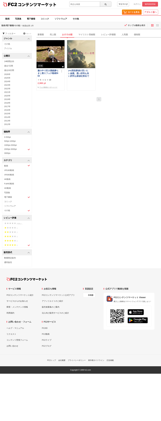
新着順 (41, 34)
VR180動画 (9, 170)
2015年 (7, 113)
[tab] (98, 35)
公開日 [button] (17, 56)
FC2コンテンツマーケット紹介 (20, 295)
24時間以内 (9, 61)
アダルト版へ (150, 12)
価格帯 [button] (17, 131)
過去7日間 (8, 66)
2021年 (7, 92)
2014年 (7, 117)
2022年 (7, 88)
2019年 (7, 99)
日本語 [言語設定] (90, 295)
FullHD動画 (9, 184)
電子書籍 (31, 19)
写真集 (18, 19)
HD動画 (7, 188)
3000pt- (7, 153)
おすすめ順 (67, 34)
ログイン (137, 4)
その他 (76, 19)
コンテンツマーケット (37, 4)
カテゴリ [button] (17, 160)
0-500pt (7, 137)
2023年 (7, 85)
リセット (27, 33)
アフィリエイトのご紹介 (52, 301)
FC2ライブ (46, 340)
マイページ (123, 4)
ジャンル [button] (17, 38)
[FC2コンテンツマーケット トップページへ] (27, 279)
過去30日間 (9, 70)
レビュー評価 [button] (17, 218)
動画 (7, 19)
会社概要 (61, 360)
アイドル (8, 48)
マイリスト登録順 (86, 34)
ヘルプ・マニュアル (15, 328)
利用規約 (10, 313)
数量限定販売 (10, 258)
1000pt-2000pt (10, 145)
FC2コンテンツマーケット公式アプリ (58, 295)
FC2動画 (45, 334)
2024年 (7, 81)
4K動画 (7, 179)
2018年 (7, 103)
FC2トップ (51, 360)
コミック (45, 19)
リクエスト (11, 334)
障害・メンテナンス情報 (17, 307)
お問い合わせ (12, 346)
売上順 (53, 34)
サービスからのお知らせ (17, 301)
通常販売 (8, 262)
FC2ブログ (46, 346)
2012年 (7, 124)
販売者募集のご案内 (50, 307)
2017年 (7, 106)
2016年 (7, 110)
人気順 (125, 34)
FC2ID (45, 328)
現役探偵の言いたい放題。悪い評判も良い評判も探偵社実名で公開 (78, 73)
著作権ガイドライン (96, 360)
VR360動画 (9, 175)
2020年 (7, 96)
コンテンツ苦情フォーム (17, 340)
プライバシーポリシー (77, 360)
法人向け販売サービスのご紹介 (55, 313)
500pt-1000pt (10, 141)
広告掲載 (110, 360)
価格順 (137, 34)
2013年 (7, 121)
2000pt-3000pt (17, 149)
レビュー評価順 (108, 34)
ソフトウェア (61, 19)
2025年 (7, 78)
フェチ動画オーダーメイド (48, 87)
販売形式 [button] (17, 252)
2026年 (7, 74)
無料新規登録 (150, 4)
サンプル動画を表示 (136, 25)
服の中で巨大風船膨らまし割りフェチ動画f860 (48, 73)
